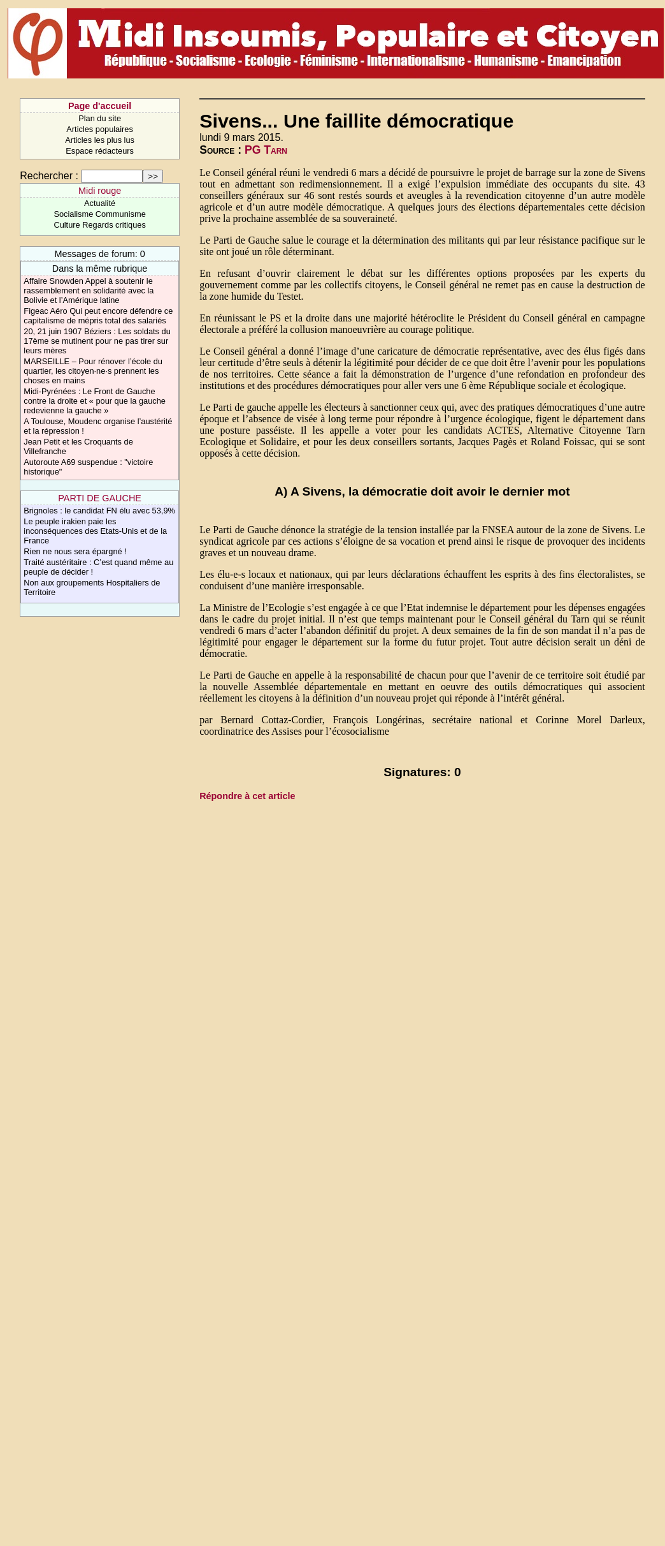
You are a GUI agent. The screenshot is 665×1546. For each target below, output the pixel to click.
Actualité (99, 203)
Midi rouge (99, 191)
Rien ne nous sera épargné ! (75, 551)
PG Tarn (266, 150)
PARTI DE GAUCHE (99, 498)
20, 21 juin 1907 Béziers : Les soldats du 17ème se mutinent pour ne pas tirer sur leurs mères (97, 341)
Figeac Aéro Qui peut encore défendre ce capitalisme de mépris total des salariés (98, 315)
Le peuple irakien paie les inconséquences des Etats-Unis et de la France (95, 531)
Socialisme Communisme (99, 214)
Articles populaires (99, 129)
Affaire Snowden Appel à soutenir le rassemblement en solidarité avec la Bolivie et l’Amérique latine (89, 290)
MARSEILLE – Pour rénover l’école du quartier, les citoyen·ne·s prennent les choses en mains (93, 371)
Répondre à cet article (247, 796)
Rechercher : (49, 175)
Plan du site (99, 118)
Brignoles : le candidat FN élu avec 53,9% (99, 510)
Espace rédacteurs (100, 151)
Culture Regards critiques (99, 225)
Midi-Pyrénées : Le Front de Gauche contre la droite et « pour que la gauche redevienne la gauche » (95, 400)
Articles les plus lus (99, 140)
